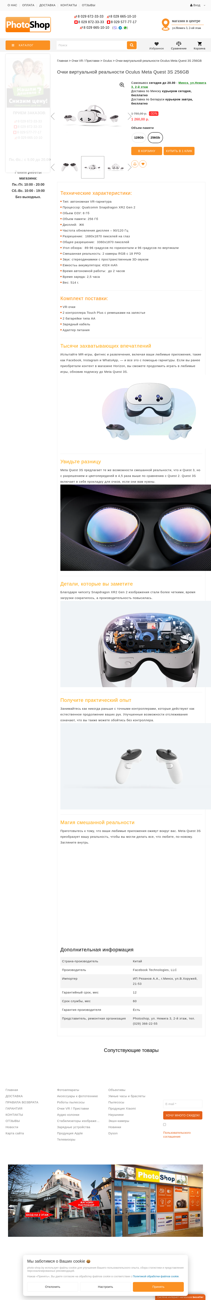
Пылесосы (116, 1102)
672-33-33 (90, 16)
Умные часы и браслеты (126, 1096)
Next (129, 116)
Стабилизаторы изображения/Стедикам (79, 1121)
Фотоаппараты (68, 1090)
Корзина (199, 46)
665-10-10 (123, 16)
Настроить (105, 1286)
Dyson (113, 1133)
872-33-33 (91, 22)
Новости (12, 1127)
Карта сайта (15, 1133)
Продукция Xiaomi (122, 1108)
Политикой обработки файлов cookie (156, 1276)
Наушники (116, 1114)
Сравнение (179, 45)
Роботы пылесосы (71, 1102)
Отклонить (52, 1286)
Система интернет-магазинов (180, 1297)
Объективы (116, 1090)
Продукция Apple (70, 1133)
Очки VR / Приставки (73, 1108)
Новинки (114, 1127)
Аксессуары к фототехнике (77, 1096)
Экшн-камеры (118, 1121)
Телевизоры (66, 1139)
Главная (62, 60)
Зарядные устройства (73, 1127)
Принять (158, 1286)
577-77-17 (124, 22)
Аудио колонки (68, 1114)
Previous (52, 116)
